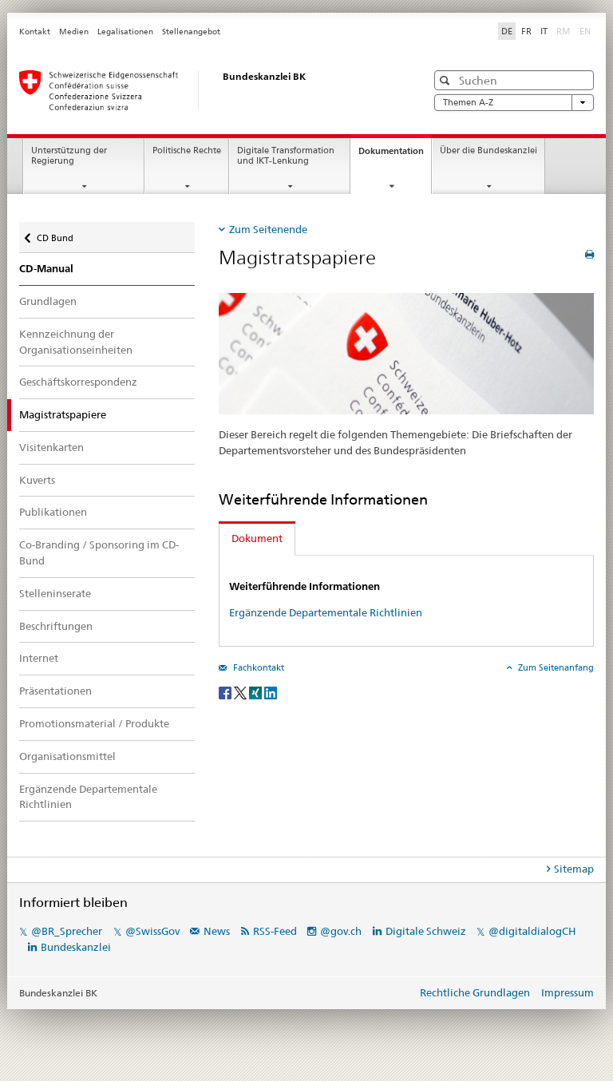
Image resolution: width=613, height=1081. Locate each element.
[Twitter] (241, 692)
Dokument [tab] (257, 538)
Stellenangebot (191, 31)
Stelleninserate (55, 593)
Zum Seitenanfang (555, 667)
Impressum (567, 992)
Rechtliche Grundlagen (475, 992)
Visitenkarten (51, 447)
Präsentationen (55, 690)
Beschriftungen (56, 626)
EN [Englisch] (586, 30)
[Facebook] (226, 692)
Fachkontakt (257, 667)
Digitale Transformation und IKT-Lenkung (285, 155)
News (217, 931)
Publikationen (53, 511)
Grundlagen (48, 301)
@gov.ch (341, 931)
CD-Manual (46, 268)
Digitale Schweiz (427, 931)
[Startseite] (206, 90)
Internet (38, 657)
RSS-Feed (275, 931)
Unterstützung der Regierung (69, 155)
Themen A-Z (514, 102)
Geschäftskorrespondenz (78, 381)
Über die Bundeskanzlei (488, 150)
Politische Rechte (186, 150)
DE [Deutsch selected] (506, 31)
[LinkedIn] (270, 692)
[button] (447, 80)
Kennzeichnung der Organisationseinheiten (75, 341)
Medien (74, 31)
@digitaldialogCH (531, 931)
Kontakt (34, 31)
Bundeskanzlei (76, 946)
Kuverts (37, 479)
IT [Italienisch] (544, 31)
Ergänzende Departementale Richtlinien (88, 796)
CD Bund (54, 233)
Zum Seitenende (268, 229)
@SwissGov (152, 931)
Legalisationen (125, 31)
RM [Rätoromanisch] (565, 30)
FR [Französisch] (526, 31)
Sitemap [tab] (574, 868)
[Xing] (256, 692)
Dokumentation (394, 155)
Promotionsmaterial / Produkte (94, 723)
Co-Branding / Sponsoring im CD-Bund (99, 552)
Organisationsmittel (67, 756)
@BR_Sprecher (66, 931)
